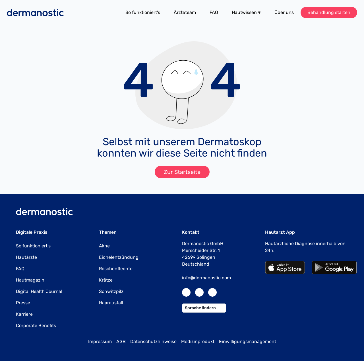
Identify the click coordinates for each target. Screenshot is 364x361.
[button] (246, 12)
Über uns (284, 12)
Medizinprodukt (197, 341)
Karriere (24, 314)
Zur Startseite (182, 172)
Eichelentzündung (118, 257)
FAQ (214, 12)
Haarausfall (111, 302)
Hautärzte (26, 257)
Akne (104, 246)
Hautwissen (246, 12)
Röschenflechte (116, 268)
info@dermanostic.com (206, 277)
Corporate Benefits (36, 325)
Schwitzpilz (111, 291)
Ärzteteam (185, 12)
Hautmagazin (30, 280)
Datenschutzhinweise (153, 341)
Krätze (106, 280)
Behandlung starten (328, 12)
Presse (23, 302)
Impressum (100, 341)
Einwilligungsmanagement (247, 341)
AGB (121, 341)
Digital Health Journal (39, 291)
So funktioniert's (142, 12)
